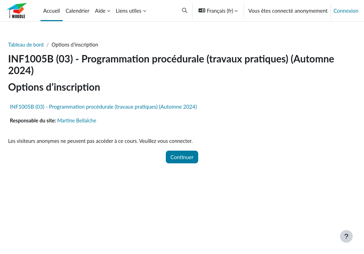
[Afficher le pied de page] (346, 236)
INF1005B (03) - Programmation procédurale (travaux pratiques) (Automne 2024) (120, 106)
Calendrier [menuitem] (77, 10)
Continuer (182, 158)
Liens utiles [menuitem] (129, 10)
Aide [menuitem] (100, 10)
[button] (184, 10)
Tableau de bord (43, 45)
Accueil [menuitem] (51, 10)
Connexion (346, 10)
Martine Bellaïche (96, 120)
